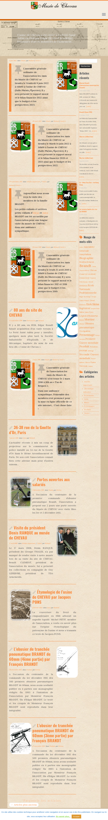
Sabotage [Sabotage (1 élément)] (91, 351)
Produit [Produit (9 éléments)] (84, 346)
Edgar (36, 212)
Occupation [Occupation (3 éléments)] (84, 331)
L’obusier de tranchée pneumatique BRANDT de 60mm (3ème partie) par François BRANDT (53, 732)
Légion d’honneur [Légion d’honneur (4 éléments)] (88, 315)
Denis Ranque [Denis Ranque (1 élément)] (83, 282)
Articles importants (34, 182)
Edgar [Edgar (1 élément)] (81, 297)
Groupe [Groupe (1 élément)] (93, 297)
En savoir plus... (63, 816)
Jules (45, 212)
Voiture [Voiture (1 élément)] (90, 366)
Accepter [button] (76, 816)
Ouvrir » (38, 60)
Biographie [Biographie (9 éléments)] (86, 258)
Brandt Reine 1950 (85, 112)
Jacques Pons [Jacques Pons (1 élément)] (95, 308)
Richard (31, 60)
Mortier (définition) (86, 158)
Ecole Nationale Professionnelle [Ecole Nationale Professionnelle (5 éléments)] (88, 289)
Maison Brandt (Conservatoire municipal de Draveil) (89, 85)
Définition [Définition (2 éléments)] (83, 286)
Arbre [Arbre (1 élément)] (81, 247)
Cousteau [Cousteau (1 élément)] (93, 278)
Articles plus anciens (24, 804)
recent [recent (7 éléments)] (83, 350)
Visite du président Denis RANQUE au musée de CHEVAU (29, 533)
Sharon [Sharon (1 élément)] (87, 362)
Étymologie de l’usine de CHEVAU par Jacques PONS (52, 597)
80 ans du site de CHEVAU (25, 312)
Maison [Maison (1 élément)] (81, 320)
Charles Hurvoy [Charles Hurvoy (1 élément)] (84, 270)
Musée (23, 60)
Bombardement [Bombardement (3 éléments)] (86, 262)
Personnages (89, 406)
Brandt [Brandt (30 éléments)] (85, 265)
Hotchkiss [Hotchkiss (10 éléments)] (92, 304)
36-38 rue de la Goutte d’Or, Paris (30, 429)
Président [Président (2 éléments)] (94, 347)
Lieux (25, 438)
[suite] (88, 106)
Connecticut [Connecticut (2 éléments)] (84, 278)
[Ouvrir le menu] (104, 14)
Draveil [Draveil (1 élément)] (91, 282)
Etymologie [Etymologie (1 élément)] (87, 297)
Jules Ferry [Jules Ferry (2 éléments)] (89, 312)
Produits (29, 670)
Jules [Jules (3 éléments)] (81, 312)
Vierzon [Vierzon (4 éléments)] (83, 366)
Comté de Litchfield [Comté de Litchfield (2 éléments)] (87, 274)
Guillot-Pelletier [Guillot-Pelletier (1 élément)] (84, 300)
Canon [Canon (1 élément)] (94, 266)
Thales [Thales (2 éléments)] (93, 362)
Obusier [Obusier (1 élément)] (81, 324)
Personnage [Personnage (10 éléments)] (87, 335)
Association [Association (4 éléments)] (85, 254)
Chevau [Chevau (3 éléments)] (93, 270)
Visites (44, 182)
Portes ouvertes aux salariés (51, 481)
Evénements (31, 320)
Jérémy (58, 490)
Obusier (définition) (86, 137)
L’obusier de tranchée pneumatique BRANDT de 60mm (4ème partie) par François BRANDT (29, 656)
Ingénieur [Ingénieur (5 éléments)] (84, 308)
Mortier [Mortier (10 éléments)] (89, 319)
